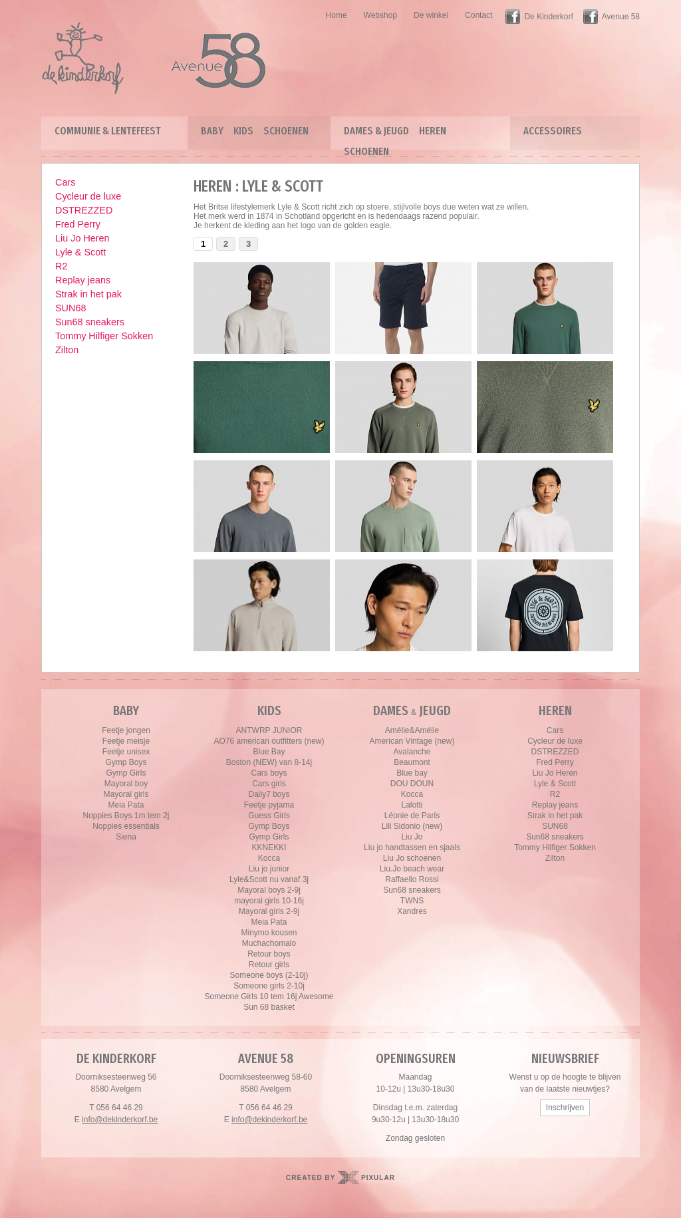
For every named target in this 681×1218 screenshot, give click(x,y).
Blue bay (412, 773)
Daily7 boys (268, 794)
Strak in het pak (88, 294)
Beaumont (412, 762)
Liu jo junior (269, 868)
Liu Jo (411, 836)
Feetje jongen (126, 730)
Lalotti (411, 805)
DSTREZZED (83, 210)
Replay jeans (82, 280)
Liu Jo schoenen (412, 858)
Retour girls (269, 964)
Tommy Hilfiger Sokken (104, 336)
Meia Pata (126, 805)
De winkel (431, 15)
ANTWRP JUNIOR (269, 730)
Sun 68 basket (269, 1007)
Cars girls (269, 783)
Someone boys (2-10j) (268, 975)
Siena (126, 836)
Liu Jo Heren (82, 238)
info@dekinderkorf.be (120, 1119)
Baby (212, 130)
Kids (243, 130)
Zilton (66, 350)
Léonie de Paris (412, 815)
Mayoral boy (126, 783)
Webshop (380, 15)
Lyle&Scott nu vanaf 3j (269, 879)
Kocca (269, 858)
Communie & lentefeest (108, 130)
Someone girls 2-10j (269, 985)
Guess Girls (269, 815)
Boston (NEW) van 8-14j (269, 762)
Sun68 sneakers (89, 322)
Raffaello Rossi (411, 879)
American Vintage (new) (412, 741)
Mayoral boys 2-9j (269, 890)
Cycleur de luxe (88, 196)
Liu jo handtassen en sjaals (412, 847)
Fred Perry (77, 224)
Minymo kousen (269, 932)
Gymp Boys (125, 762)
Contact (478, 15)
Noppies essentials (126, 826)
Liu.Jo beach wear (412, 868)
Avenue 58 (621, 16)
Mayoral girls (125, 794)
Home (336, 15)
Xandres (412, 911)
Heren (432, 130)
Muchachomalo (269, 943)
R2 (61, 266)
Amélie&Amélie (412, 730)
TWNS (412, 900)
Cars (65, 182)
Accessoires (552, 130)
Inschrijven (565, 1107)
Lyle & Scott (80, 252)
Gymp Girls (126, 773)
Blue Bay (269, 751)
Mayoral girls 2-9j (269, 911)
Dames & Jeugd (376, 130)
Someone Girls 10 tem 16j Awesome (269, 996)
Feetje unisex (126, 751)
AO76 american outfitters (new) (268, 741)
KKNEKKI (268, 847)
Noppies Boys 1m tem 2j (125, 815)
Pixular (378, 1177)
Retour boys (269, 954)
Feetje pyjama (269, 805)
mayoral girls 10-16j (269, 900)
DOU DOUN (412, 783)
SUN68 (70, 308)
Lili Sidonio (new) (412, 826)
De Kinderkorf (548, 16)
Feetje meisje (126, 741)
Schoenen (286, 130)
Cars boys (269, 773)
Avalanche (412, 751)
